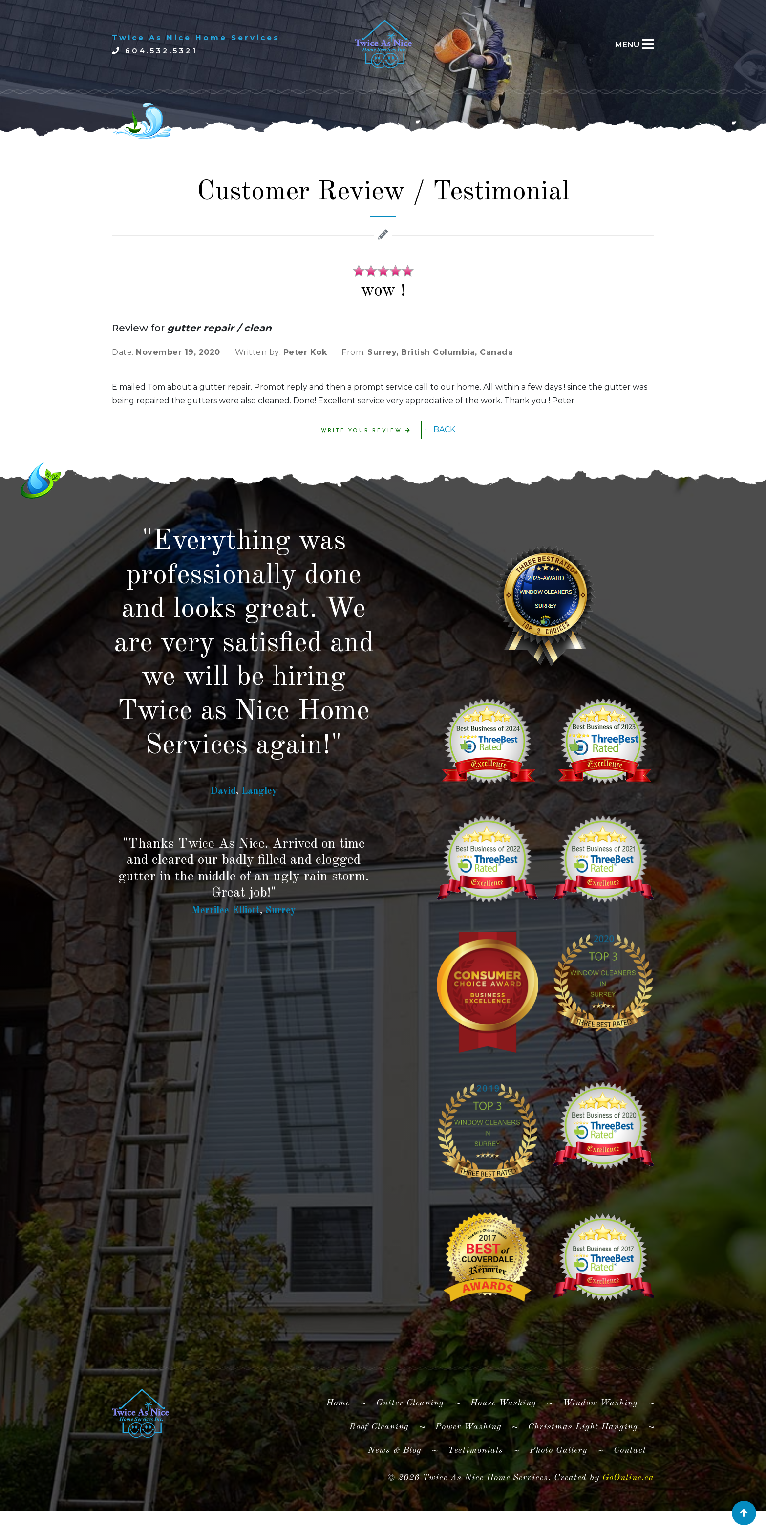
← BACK (439, 429)
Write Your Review (366, 430)
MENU (627, 44)
